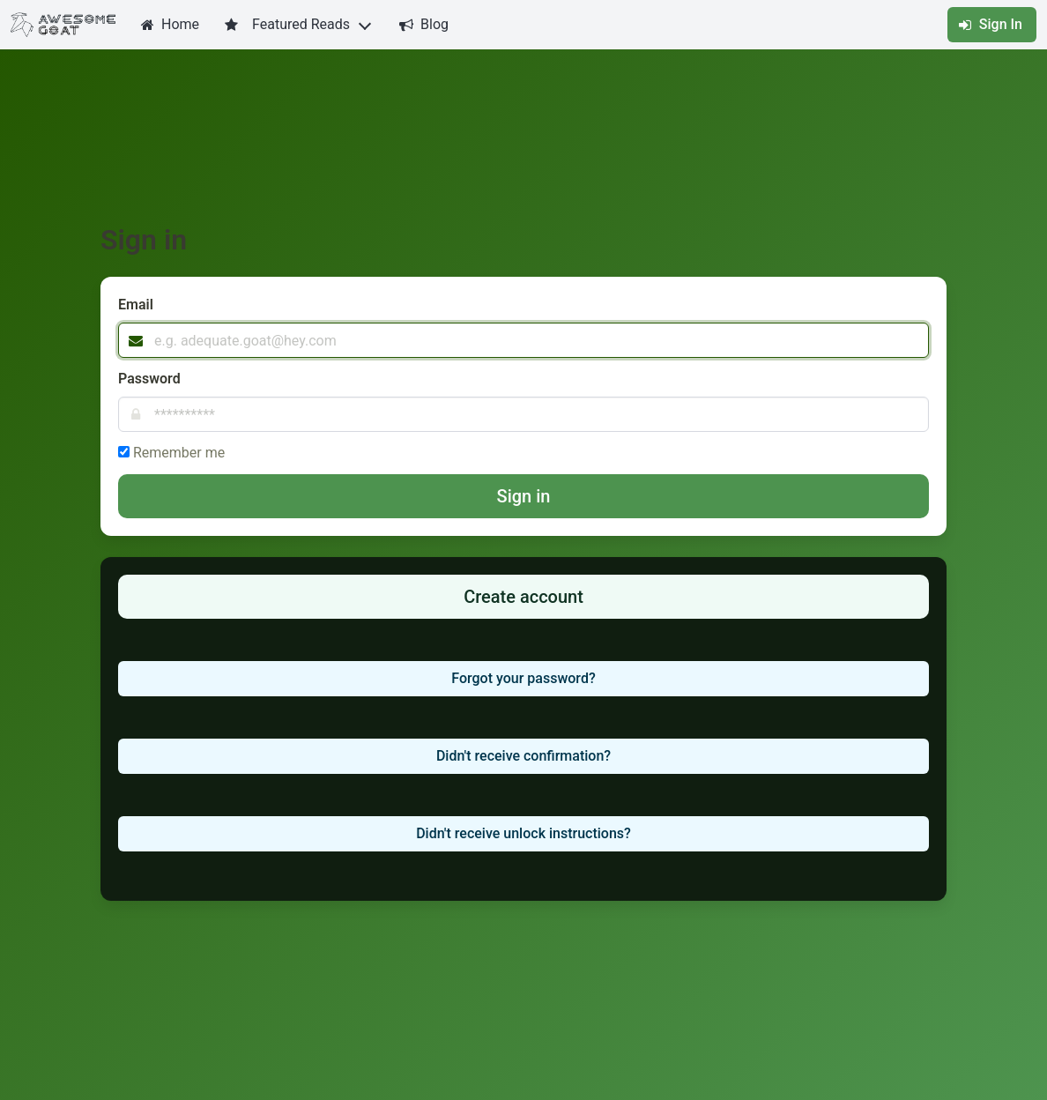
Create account (523, 596)
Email (135, 304)
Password (149, 378)
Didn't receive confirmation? (523, 755)
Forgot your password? (523, 678)
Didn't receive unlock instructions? (523, 833)
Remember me (179, 452)
